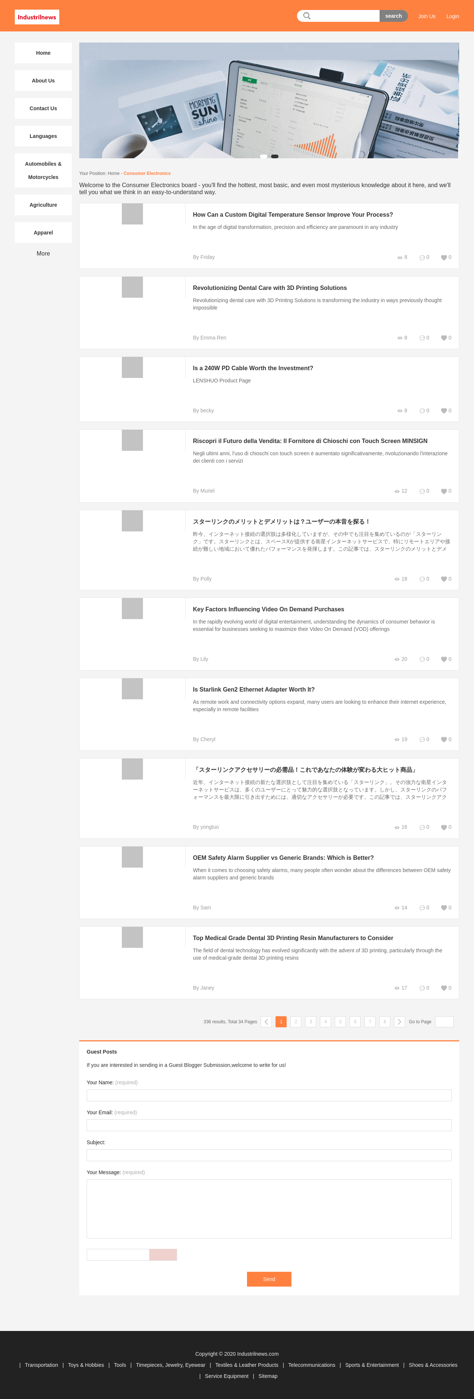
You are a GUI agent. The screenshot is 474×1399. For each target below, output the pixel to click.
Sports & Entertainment (372, 1365)
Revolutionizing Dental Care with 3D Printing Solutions (270, 288)
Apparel (43, 233)
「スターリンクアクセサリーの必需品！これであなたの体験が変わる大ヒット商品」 (305, 770)
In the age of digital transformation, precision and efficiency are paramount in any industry (295, 227)
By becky (203, 410)
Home (114, 173)
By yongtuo (206, 827)
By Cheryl (204, 739)
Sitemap (267, 1376)
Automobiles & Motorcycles (43, 170)
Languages (43, 136)
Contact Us (43, 108)
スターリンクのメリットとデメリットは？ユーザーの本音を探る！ (282, 521)
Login (453, 16)
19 (400, 739)
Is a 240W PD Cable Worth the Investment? (253, 368)
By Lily (200, 659)
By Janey (203, 988)
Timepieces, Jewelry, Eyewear (171, 1365)
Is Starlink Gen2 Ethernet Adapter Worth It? (254, 689)
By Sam (202, 907)
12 (400, 491)
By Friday (204, 257)
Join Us (427, 16)
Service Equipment (227, 1376)
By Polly (202, 579)
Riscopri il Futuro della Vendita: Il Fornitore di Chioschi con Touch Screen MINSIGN (310, 441)
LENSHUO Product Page (222, 380)
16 (400, 827)
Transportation (42, 1365)
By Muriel (203, 491)
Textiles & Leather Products (247, 1365)
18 (400, 579)
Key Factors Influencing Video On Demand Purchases (268, 609)
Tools (121, 1365)
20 (400, 659)
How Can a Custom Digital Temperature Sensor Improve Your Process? (293, 215)
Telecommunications (312, 1365)
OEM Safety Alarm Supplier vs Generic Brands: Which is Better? (283, 858)
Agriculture (43, 205)
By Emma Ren (209, 338)
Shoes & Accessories (433, 1365)
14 (400, 908)
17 (400, 988)
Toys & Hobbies (87, 1365)
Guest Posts (102, 1052)
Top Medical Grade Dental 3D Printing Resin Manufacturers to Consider (293, 938)
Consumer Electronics (147, 173)
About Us (43, 81)
